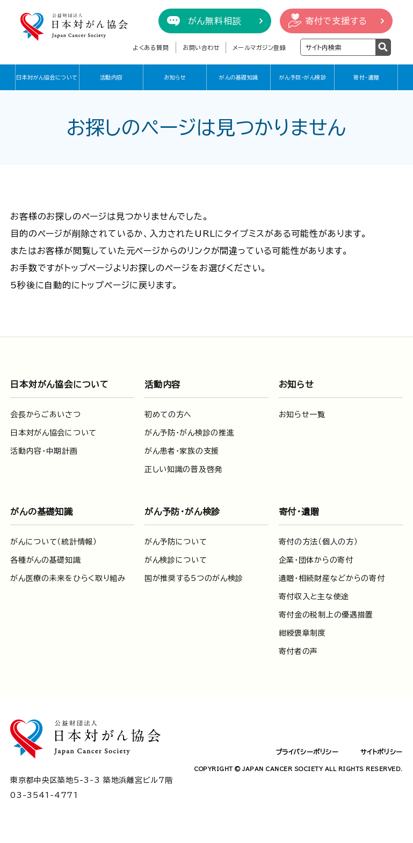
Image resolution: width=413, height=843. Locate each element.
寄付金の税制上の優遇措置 (326, 615)
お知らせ (175, 77)
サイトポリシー (381, 751)
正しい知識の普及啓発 (183, 469)
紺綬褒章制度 (302, 633)
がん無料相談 (215, 21)
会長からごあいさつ (45, 414)
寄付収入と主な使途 (314, 596)
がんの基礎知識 (238, 77)
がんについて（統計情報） (53, 542)
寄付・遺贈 (366, 77)
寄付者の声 (298, 651)
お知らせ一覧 (302, 414)
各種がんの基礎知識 (45, 560)
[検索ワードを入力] (338, 47)
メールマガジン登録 (259, 47)
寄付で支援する (336, 21)
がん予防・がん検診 (303, 77)
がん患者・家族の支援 (181, 451)
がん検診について (175, 560)
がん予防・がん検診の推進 (189, 433)
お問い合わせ (201, 47)
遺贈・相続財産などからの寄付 (332, 578)
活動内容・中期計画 (43, 451)
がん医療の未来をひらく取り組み (68, 578)
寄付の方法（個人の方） (318, 542)
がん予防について (175, 542)
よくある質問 (151, 47)
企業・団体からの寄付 (316, 560)
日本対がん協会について (47, 77)
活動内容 (111, 77)
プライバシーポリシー (307, 751)
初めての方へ (168, 414)
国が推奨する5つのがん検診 (193, 578)
